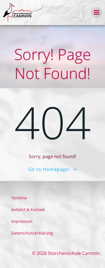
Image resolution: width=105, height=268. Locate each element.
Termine (19, 198)
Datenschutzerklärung (32, 233)
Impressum (21, 221)
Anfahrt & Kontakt (28, 209)
